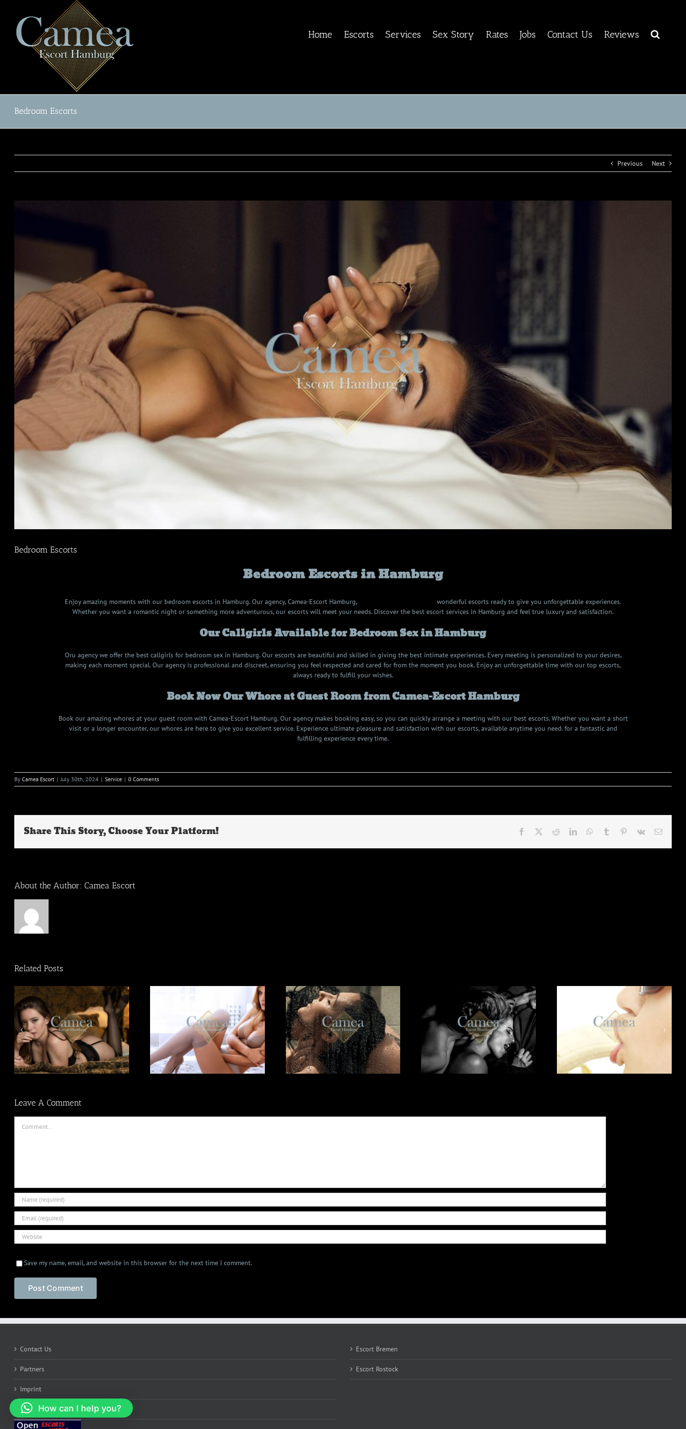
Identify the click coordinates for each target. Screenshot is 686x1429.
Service (113, 779)
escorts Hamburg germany (397, 601)
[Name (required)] (310, 1200)
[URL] (310, 1237)
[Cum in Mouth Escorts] (71, 1030)
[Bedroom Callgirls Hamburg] (343, 365)
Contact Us (35, 1349)
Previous (630, 163)
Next (658, 163)
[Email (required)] (310, 1218)
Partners (32, 1369)
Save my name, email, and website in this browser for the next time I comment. (138, 1262)
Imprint (30, 1389)
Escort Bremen (377, 1349)
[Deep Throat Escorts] (614, 1030)
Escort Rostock (377, 1369)
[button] (655, 33)
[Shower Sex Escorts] (343, 1030)
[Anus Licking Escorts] (478, 1030)
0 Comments (143, 779)
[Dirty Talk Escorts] (207, 1030)
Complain (34, 1409)
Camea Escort (38, 779)
